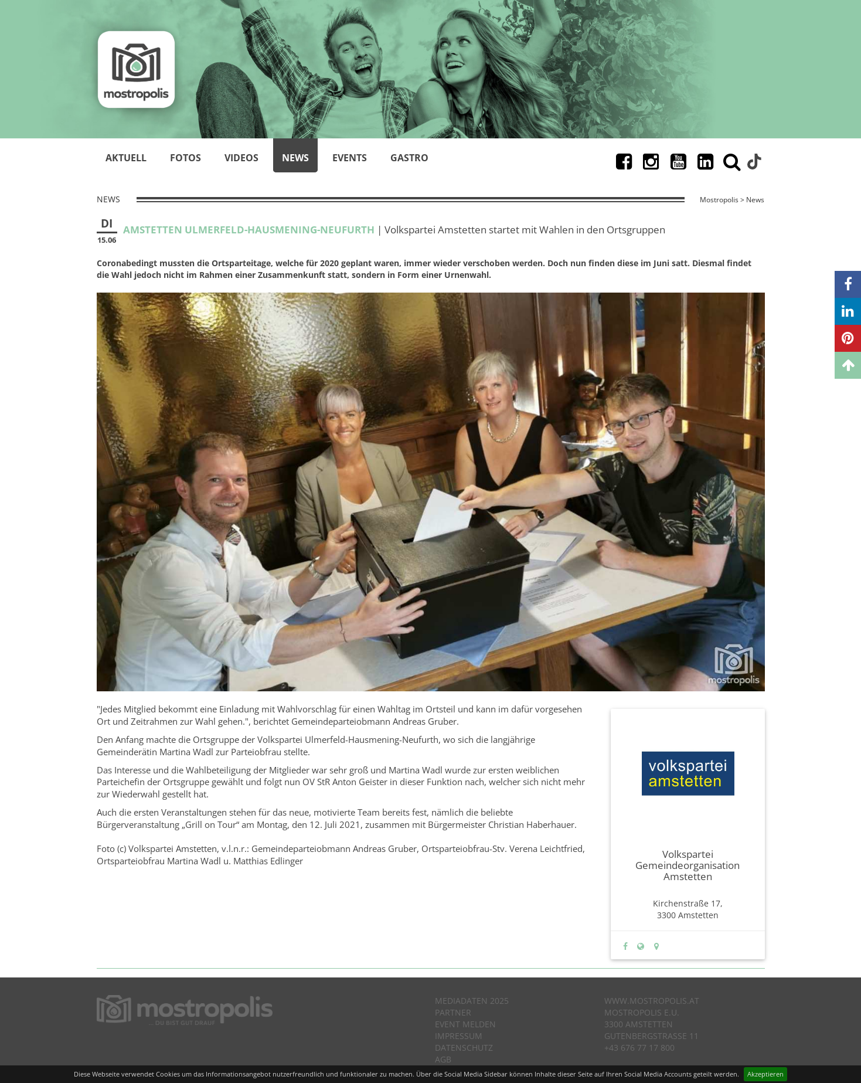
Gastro (409, 157)
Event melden (465, 1024)
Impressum (458, 1035)
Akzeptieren (765, 1074)
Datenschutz (464, 1047)
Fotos (185, 157)
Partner (453, 1012)
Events (349, 157)
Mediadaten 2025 (472, 1000)
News (295, 157)
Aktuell (126, 157)
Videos (241, 157)
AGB (443, 1059)
